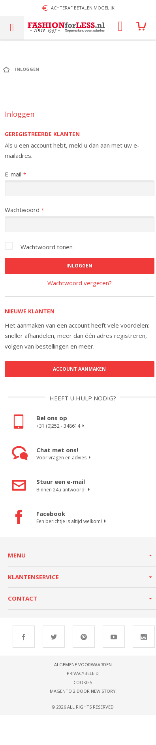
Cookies (82, 682)
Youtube (114, 637)
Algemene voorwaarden (83, 664)
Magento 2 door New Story (83, 691)
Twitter (54, 637)
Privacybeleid (83, 673)
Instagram (144, 637)
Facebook (24, 637)
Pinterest (84, 637)
